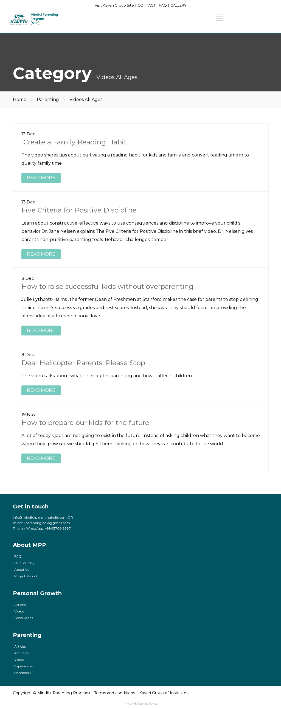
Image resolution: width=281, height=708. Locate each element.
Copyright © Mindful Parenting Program (51, 692)
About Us (21, 569)
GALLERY (178, 5)
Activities (21, 653)
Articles (20, 605)
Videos (19, 611)
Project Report (25, 576)
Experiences (23, 666)
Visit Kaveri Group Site (114, 5)
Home (19, 99)
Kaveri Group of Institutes (163, 692)
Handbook (22, 673)
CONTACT (146, 5)
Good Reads (23, 618)
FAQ (163, 5)
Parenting (48, 99)
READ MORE (41, 177)
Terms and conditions (114, 692)
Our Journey (24, 563)
